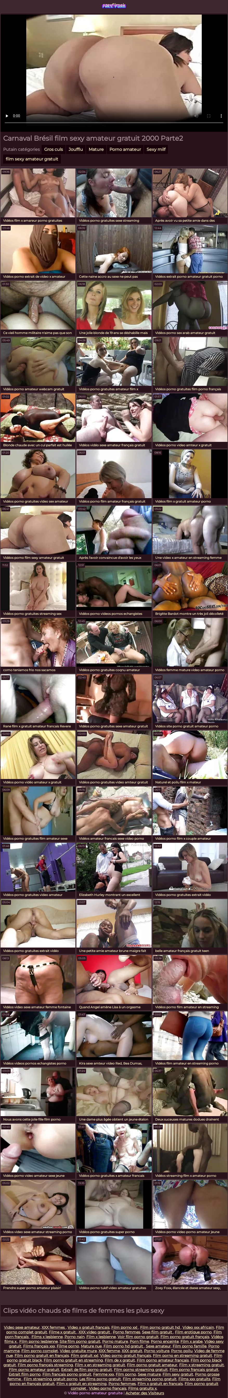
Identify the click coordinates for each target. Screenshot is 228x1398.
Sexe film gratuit (157, 1332)
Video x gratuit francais (88, 1327)
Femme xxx (103, 1374)
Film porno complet (39, 1350)
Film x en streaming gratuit (100, 1365)
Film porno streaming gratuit (141, 1369)
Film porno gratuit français (184, 1336)
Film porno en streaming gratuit (182, 1355)
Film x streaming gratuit (201, 1365)
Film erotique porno (193, 1332)
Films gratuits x (142, 1388)
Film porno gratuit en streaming (73, 1360)
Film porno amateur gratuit (34, 1369)
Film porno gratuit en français (42, 1355)
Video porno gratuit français (125, 1355)
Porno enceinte (165, 1341)
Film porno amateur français (163, 1360)
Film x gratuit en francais (160, 1383)
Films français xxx (39, 1346)
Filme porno (68, 1346)
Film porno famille (189, 1346)
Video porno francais (107, 1388)
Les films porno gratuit (100, 1379)
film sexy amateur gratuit (32, 159)
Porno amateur (125, 149)
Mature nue (91, 1346)
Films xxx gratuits (194, 1379)
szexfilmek (114, 5)
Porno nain (74, 1336)
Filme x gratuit (63, 1332)
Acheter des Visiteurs (145, 1393)
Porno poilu (181, 1350)
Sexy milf (156, 149)
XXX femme (109, 1350)
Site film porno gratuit (80, 1341)
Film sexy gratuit (177, 1374)
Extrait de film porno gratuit (86, 1369)
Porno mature (115, 1341)
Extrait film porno (25, 1374)
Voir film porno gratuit (138, 1336)
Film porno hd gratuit (123, 1346)
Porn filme (139, 1341)
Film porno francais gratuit (194, 1369)
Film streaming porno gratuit (150, 1379)
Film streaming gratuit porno (50, 1379)
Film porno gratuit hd (160, 1327)
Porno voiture (156, 1350)
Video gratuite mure (78, 1350)
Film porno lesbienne (38, 1341)
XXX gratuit (132, 1350)
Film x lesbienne (101, 1336)
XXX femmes (54, 1327)
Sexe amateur (158, 1346)
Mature (96, 149)
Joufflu (76, 149)
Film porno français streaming (45, 1365)
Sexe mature (149, 1374)
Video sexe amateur (22, 1327)
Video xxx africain (198, 1327)
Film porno (126, 1374)
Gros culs (53, 149)
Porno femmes (126, 1332)
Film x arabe (191, 1341)
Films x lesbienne (47, 1336)
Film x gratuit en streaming (81, 1383)
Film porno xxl (124, 1327)
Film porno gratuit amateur (152, 1365)
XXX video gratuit (95, 1332)
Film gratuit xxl (84, 1355)
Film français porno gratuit (66, 1374)
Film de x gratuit (120, 1360)
